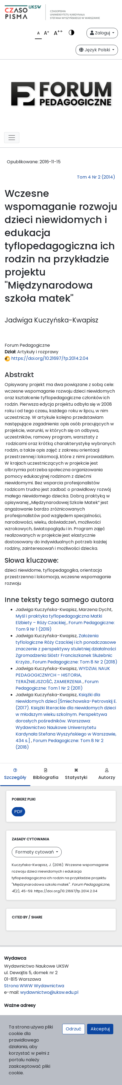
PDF (18, 811)
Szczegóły (15, 774)
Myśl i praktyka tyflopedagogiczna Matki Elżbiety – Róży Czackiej (59, 619)
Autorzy (106, 774)
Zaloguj (100, 33)
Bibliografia (45, 774)
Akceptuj (100, 1029)
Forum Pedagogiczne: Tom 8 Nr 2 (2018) (74, 662)
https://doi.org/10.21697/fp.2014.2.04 (46, 358)
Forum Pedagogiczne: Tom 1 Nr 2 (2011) (57, 684)
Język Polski (95, 50)
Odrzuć (73, 1029)
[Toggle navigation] (11, 137)
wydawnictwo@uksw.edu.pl (49, 992)
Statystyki (76, 774)
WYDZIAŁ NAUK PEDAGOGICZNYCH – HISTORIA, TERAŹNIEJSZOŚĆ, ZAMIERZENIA (63, 675)
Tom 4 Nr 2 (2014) (96, 177)
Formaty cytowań (35, 852)
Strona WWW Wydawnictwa (34, 986)
